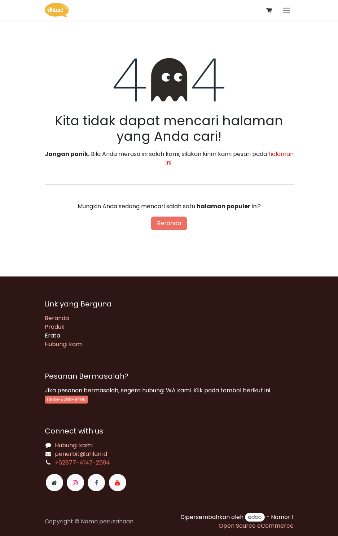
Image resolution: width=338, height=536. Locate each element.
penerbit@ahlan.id (81, 454)
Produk (55, 327)
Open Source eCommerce (256, 526)
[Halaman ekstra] (54, 482)
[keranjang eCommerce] (269, 10)
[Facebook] (96, 482)
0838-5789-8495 (66, 399)
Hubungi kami (64, 344)
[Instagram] (75, 482)
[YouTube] (117, 482)
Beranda (169, 223)
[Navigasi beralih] (286, 10)
